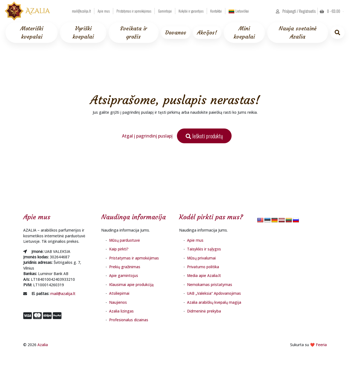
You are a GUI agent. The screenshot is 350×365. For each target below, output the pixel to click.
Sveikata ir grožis (133, 32)
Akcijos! (207, 32)
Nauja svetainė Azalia (297, 32)
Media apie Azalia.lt (204, 275)
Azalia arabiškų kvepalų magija (214, 302)
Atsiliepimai (119, 293)
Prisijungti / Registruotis (296, 11)
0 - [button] (330, 11)
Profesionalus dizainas (128, 319)
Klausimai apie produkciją (131, 284)
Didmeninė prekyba (204, 311)
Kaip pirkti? (119, 249)
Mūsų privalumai (201, 258)
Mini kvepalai (244, 32)
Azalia (42, 344)
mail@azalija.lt (81, 11)
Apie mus (104, 11)
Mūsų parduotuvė (124, 240)
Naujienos (118, 302)
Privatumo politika (203, 266)
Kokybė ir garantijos (191, 11)
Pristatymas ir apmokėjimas (133, 11)
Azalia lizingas (121, 311)
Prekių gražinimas (124, 266)
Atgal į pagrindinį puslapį (147, 136)
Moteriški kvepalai (31, 32)
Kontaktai (216, 11)
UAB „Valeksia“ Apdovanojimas (214, 293)
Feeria (321, 344)
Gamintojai (165, 11)
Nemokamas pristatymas (209, 284)
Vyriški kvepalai (83, 32)
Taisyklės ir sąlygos (204, 249)
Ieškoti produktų (204, 136)
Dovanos (175, 32)
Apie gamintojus (123, 275)
